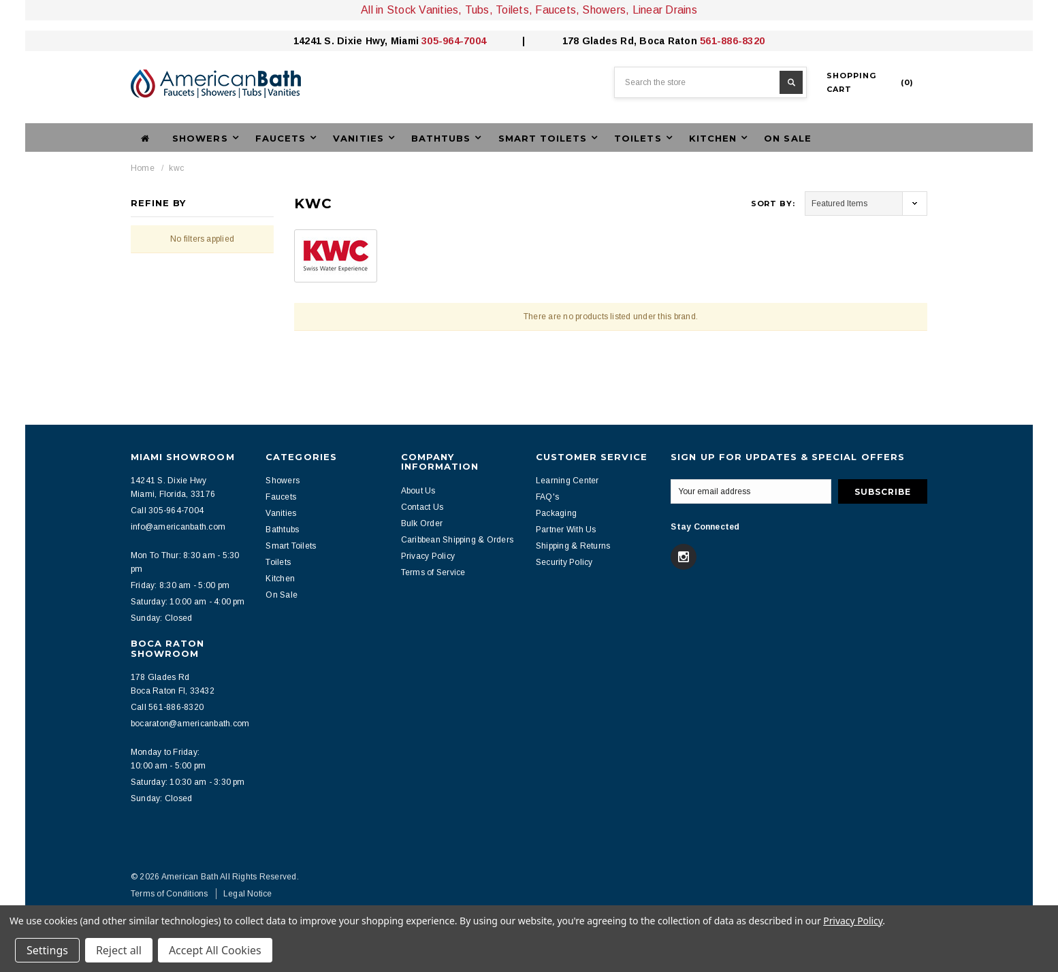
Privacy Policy (428, 556)
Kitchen (280, 578)
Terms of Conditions (169, 893)
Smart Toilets (291, 546)
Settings (47, 950)
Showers (283, 480)
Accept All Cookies (215, 950)
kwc (176, 168)
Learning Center (567, 480)
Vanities (281, 513)
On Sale (787, 138)
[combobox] (710, 82)
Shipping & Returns (573, 546)
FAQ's (547, 497)
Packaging (556, 513)
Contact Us (422, 507)
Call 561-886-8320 (167, 707)
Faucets (281, 497)
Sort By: (773, 203)
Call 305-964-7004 (167, 510)
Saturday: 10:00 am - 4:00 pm (188, 601)
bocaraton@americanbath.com (190, 723)
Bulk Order (422, 523)
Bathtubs (282, 529)
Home (143, 168)
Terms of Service (433, 572)
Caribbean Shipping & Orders (457, 540)
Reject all (119, 950)
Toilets (278, 562)
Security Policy (564, 562)
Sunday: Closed (161, 618)
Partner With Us (566, 529)
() (870, 82)
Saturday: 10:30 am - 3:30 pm (188, 782)
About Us (418, 491)
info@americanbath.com (178, 527)
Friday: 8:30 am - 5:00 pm (180, 585)
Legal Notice (247, 893)
